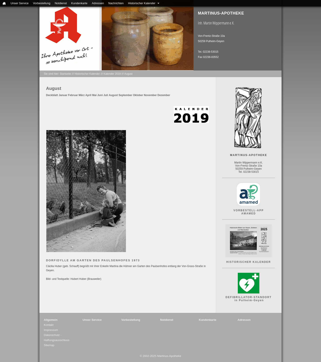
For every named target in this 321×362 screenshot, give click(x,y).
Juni (100, 95)
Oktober (138, 95)
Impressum (51, 330)
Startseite (65, 73)
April (88, 95)
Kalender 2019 (112, 73)
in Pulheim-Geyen (248, 300)
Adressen (98, 3)
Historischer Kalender (141, 3)
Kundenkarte (79, 3)
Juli (105, 95)
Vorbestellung (41, 3)
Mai (94, 95)
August (128, 73)
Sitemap (49, 345)
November (150, 95)
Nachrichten (116, 3)
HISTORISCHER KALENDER (248, 262)
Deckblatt (52, 95)
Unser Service (20, 3)
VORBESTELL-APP (248, 210)
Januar (63, 95)
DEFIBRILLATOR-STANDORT (248, 297)
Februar (73, 95)
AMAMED (248, 213)
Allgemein (50, 319)
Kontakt (49, 325)
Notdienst (61, 3)
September (125, 95)
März (82, 95)
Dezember (163, 95)
